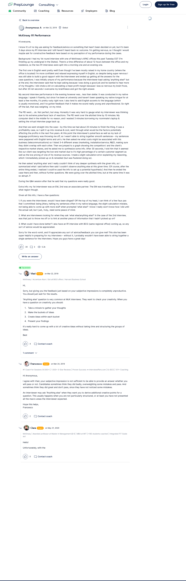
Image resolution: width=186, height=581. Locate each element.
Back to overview (29, 20)
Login (145, 4)
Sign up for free (166, 4)
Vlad (33, 273)
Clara (33, 428)
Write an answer (30, 256)
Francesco (36, 364)
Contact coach (43, 343)
